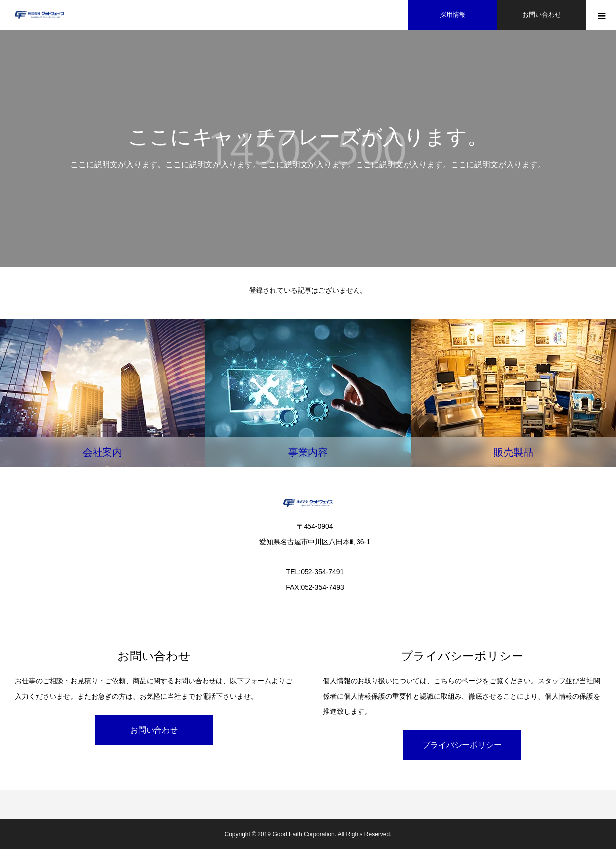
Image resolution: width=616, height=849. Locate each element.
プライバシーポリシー (462, 745)
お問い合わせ (154, 730)
